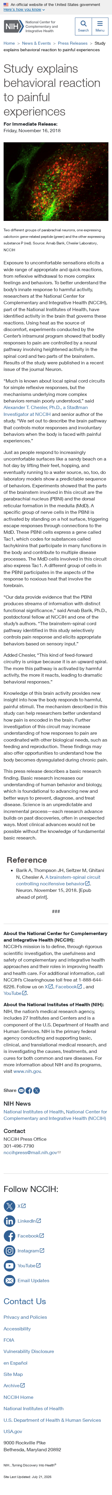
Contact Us (25, 1301)
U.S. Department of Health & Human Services (52, 1420)
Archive (12, 1385)
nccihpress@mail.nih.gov (30, 1152)
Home (9, 43)
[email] (20, 1090)
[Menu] (100, 26)
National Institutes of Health (34, 1111)
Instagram (28, 1250)
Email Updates (33, 1280)
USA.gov (13, 1431)
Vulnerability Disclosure (29, 1351)
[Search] (83, 26)
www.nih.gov (27, 1071)
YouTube (13, 993)
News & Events (36, 43)
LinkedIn (27, 1221)
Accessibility (17, 1328)
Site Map (13, 1374)
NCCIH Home (18, 1397)
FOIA (9, 1340)
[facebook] (29, 1090)
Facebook (66, 986)
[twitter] (37, 1090)
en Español (15, 1363)
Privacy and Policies (25, 1317)
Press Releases (73, 43)
